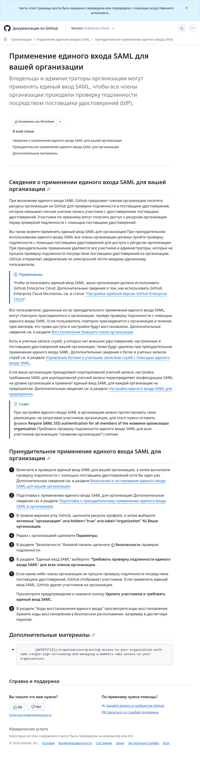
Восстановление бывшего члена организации (92, 331)
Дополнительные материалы (52, 634)
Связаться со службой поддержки (130, 712)
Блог (166, 743)
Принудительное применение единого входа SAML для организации (85, 454)
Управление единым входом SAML (63, 39)
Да (17, 707)
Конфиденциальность (75, 743)
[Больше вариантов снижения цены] (60, 121)
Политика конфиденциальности (30, 715)
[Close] (187, 7)
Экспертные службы (143, 743)
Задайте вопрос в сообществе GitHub (133, 705)
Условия (48, 743)
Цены (120, 743)
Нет (36, 707)
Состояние (104, 743)
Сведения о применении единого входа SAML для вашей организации (87, 185)
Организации (21, 39)
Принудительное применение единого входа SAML (134, 39)
